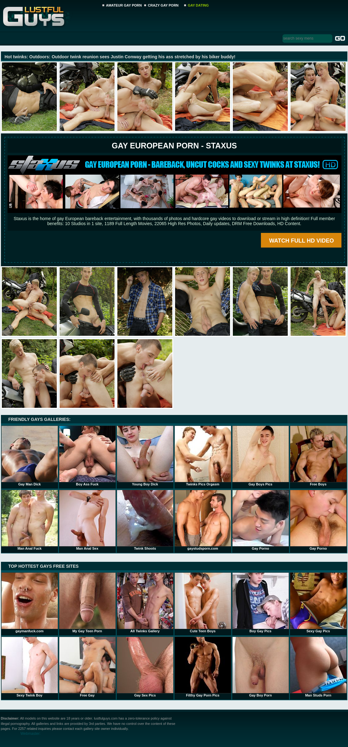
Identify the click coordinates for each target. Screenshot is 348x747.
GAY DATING (198, 5)
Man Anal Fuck (29, 520)
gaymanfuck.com (29, 602)
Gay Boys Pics (260, 456)
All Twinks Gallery (145, 602)
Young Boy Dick (145, 456)
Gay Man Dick (29, 456)
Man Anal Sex (87, 520)
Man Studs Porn (318, 667)
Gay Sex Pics (145, 667)
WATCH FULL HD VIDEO (301, 241)
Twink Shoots (145, 520)
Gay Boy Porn (260, 667)
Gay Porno (260, 520)
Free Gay (87, 667)
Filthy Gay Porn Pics (202, 667)
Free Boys (318, 456)
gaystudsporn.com (202, 520)
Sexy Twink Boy (29, 667)
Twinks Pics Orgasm (202, 456)
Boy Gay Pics (260, 602)
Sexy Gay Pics (318, 602)
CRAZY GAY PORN (163, 5)
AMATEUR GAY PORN (124, 5)
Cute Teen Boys (202, 602)
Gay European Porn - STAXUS (174, 145)
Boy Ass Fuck (87, 456)
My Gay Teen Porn (87, 602)
